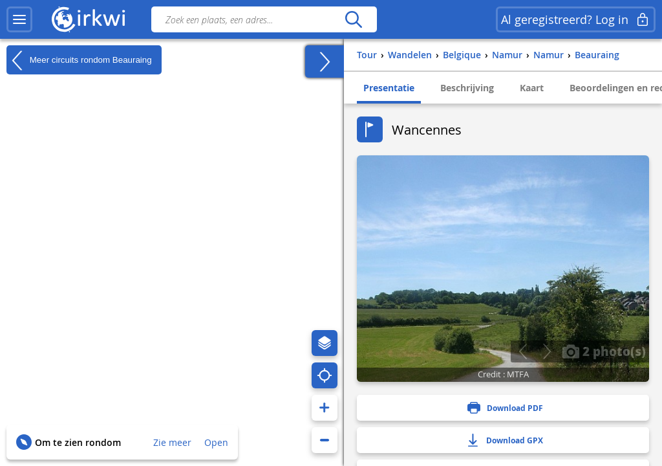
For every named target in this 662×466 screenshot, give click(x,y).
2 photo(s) (604, 351)
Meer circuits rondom (79, 60)
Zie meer (172, 442)
